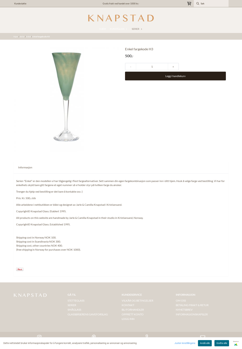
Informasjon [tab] (25, 167)
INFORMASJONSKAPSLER (192, 314)
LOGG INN (128, 318)
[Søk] (211, 3)
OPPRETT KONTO (133, 314)
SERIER (72, 305)
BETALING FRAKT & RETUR (192, 305)
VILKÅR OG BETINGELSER (137, 300)
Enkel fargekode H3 (41, 36)
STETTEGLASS (76, 300)
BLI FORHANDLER (133, 309)
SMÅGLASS (74, 309)
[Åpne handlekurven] (189, 4)
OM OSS (181, 300)
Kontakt (128, 305)
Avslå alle (205, 343)
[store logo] (121, 18)
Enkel (28, 36)
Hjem (15, 36)
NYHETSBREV (184, 309)
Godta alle (221, 343)
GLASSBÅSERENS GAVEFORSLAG (88, 314)
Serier (22, 36)
